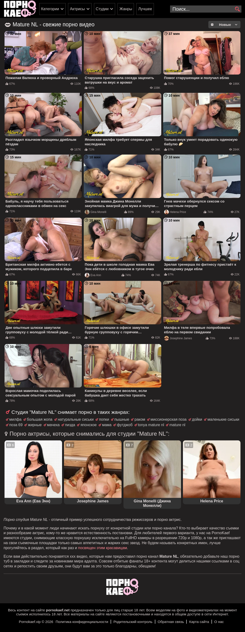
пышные (121, 419)
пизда (70, 425)
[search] (237, 9)
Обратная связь (171, 622)
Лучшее (145, 9)
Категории (50, 9)
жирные (35, 425)
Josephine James (178, 338)
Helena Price (175, 212)
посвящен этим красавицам (102, 548)
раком (139, 419)
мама (107, 425)
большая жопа (39, 419)
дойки (197, 419)
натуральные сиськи (76, 419)
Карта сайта (199, 622)
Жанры (125, 9)
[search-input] (205, 9)
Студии (102, 9)
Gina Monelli (95, 212)
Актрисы (77, 9)
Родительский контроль (132, 622)
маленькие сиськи (223, 419)
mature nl (177, 425)
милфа (15, 419)
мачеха (53, 425)
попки (104, 419)
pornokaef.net (57, 610)
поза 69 (16, 425)
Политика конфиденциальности (82, 622)
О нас (219, 622)
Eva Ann (93, 275)
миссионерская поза (168, 419)
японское (88, 425)
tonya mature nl (151, 425)
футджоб (124, 425)
